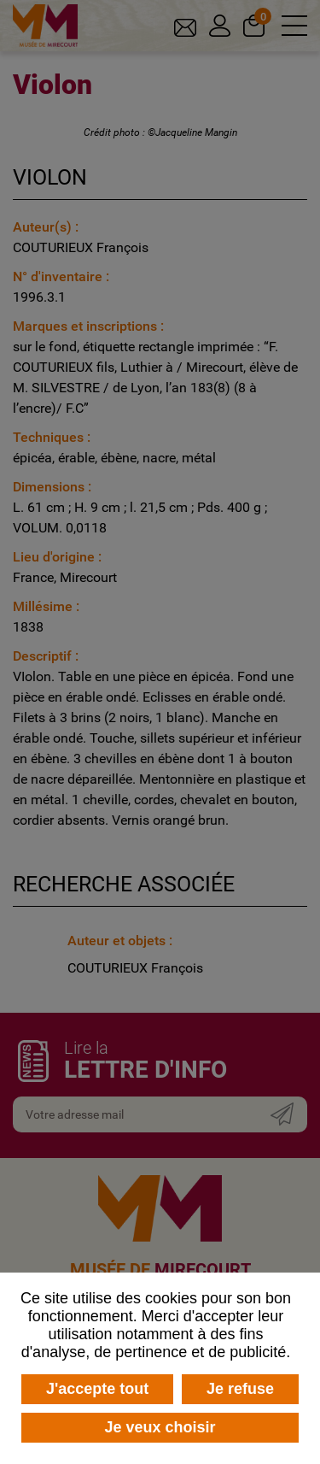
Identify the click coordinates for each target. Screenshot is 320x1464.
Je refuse (240, 1388)
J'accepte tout (97, 1388)
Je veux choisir (159, 1427)
